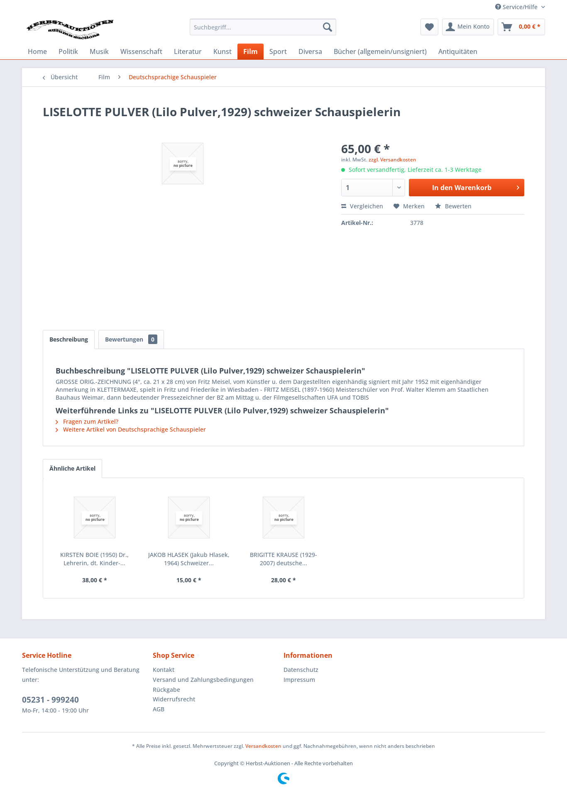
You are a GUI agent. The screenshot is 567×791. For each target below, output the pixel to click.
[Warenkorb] (521, 27)
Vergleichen (362, 206)
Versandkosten (263, 745)
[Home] (37, 51)
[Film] (250, 51)
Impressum (299, 680)
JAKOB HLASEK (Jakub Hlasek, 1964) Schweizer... (189, 559)
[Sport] (278, 51)
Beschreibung (68, 339)
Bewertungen (131, 339)
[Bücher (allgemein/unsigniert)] (380, 51)
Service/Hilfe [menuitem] (517, 7)
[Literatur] (188, 51)
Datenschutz (301, 670)
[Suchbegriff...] (263, 27)
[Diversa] (310, 51)
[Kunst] (222, 51)
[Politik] (68, 51)
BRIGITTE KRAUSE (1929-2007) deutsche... (283, 559)
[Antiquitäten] (458, 51)
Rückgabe (166, 689)
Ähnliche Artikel (72, 468)
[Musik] (99, 51)
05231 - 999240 (50, 699)
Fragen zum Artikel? (87, 421)
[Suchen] (327, 27)
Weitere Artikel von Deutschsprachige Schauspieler (131, 429)
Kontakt (163, 670)
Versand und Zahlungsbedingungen (203, 680)
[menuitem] (263, 27)
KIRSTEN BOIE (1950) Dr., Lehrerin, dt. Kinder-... (94, 559)
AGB (158, 709)
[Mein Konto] (468, 27)
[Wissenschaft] (141, 51)
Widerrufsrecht (174, 699)
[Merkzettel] (429, 27)
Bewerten (453, 206)
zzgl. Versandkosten (392, 159)
